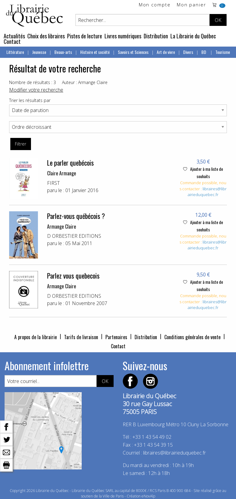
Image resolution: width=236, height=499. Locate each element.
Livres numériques (122, 36)
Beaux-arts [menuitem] (63, 52)
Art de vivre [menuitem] (166, 52)
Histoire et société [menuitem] (95, 52)
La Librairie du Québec (193, 36)
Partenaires (116, 337)
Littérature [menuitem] (15, 52)
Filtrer (20, 144)
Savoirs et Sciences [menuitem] (133, 52)
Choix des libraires (46, 36)
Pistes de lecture (84, 36)
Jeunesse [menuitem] (39, 52)
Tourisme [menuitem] (222, 52)
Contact (12, 41)
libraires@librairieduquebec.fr (207, 192)
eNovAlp (148, 496)
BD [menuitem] (204, 52)
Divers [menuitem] (188, 52)
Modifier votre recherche (36, 89)
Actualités (14, 36)
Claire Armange (61, 173)
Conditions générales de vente (192, 337)
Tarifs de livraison (81, 337)
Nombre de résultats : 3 (32, 82)
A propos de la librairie (35, 337)
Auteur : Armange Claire (85, 82)
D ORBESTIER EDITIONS (74, 236)
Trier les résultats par (29, 100)
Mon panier (191, 5)
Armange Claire (61, 226)
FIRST (53, 183)
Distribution (156, 36)
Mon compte (155, 5)
